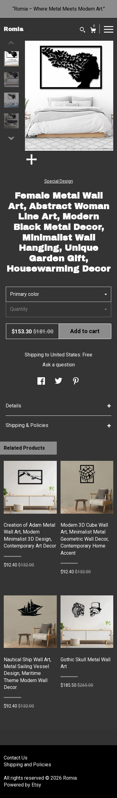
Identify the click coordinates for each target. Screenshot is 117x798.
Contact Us (15, 758)
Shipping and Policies (27, 765)
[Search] (82, 30)
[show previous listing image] (11, 42)
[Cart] (93, 31)
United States (65, 355)
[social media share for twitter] (58, 382)
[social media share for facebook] (41, 382)
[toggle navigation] (108, 29)
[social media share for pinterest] (76, 382)
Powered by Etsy (22, 785)
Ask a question (58, 365)
